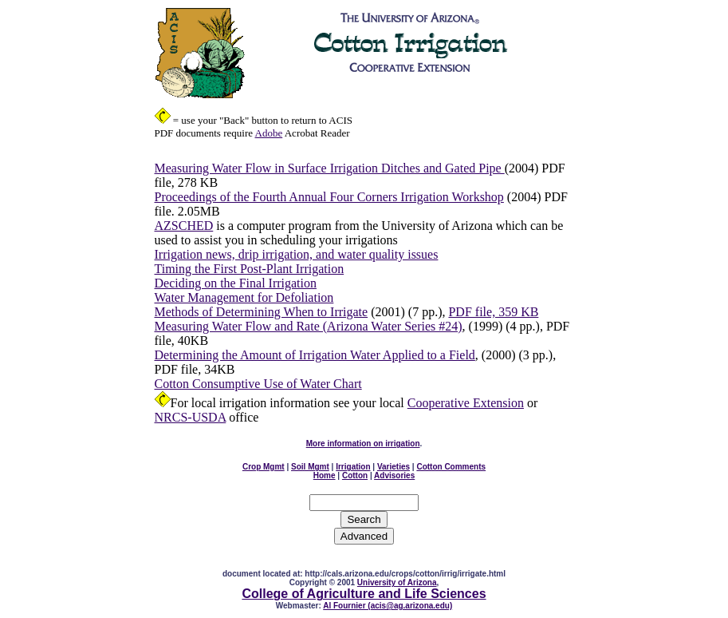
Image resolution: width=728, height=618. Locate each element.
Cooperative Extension (465, 403)
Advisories (394, 475)
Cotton (355, 475)
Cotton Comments (451, 466)
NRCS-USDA (190, 417)
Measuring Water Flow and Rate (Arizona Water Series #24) (308, 326)
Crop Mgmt (263, 466)
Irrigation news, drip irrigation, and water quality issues (297, 254)
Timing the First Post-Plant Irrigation (249, 268)
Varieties (393, 466)
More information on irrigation (363, 443)
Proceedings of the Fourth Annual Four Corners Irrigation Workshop (329, 197)
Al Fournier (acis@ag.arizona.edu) (387, 605)
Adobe (269, 133)
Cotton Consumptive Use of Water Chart (258, 383)
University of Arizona (397, 582)
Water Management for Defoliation (244, 297)
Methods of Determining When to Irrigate (261, 312)
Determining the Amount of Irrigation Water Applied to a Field (315, 355)
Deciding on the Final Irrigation (236, 283)
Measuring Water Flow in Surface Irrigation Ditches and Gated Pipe (330, 168)
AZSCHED (184, 225)
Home (324, 475)
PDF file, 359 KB (493, 312)
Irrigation (353, 466)
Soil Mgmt (310, 466)
